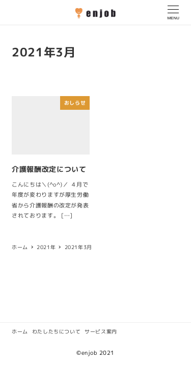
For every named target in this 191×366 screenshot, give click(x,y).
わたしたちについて (56, 331)
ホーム (20, 331)
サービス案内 (101, 331)
